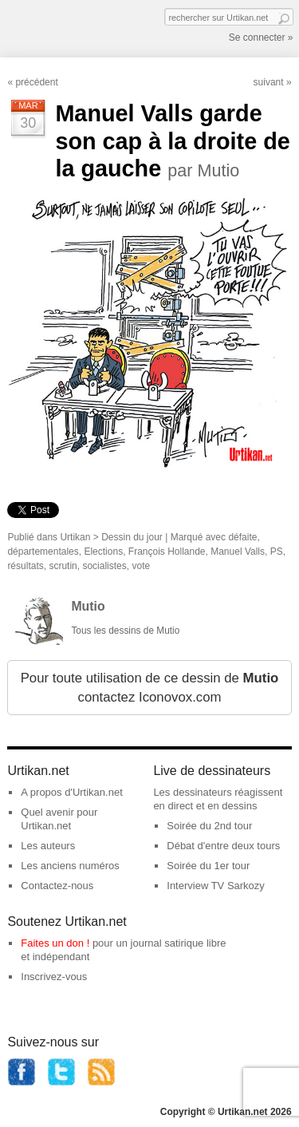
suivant (269, 82)
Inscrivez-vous (54, 977)
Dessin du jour (132, 537)
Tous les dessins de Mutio (125, 630)
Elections (103, 551)
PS (276, 551)
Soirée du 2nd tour (209, 826)
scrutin (63, 565)
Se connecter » (261, 37)
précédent (36, 82)
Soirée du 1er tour (208, 866)
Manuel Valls (237, 551)
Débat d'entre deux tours (223, 846)
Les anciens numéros (70, 866)
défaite (242, 537)
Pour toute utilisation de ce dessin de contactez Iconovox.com (150, 687)
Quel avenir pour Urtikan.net (59, 819)
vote (141, 565)
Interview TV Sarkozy (216, 886)
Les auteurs (48, 846)
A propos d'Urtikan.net (72, 792)
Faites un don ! (55, 943)
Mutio (87, 606)
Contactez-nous (57, 886)
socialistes (104, 565)
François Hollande (167, 551)
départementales (42, 551)
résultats (25, 565)
